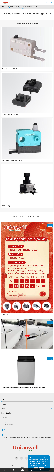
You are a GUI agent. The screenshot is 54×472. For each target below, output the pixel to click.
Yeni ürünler (14, 6)
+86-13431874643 (8, 427)
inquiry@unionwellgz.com (10, 432)
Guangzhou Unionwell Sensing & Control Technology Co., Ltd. (25, 465)
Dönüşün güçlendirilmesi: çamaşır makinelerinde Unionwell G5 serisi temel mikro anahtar (24, 387)
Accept (41, 468)
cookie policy (37, 465)
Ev (3, 6)
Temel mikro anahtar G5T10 (9, 69)
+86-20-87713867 (8, 424)
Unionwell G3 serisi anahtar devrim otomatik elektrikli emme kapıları (19, 351)
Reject (35, 468)
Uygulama (4, 404)
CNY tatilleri (6, 314)
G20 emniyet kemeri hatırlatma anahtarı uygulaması (15, 8)
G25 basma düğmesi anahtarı (9, 206)
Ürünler (8, 6)
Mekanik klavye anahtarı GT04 (10, 114)
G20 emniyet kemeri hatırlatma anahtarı (27, 6)
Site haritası (21, 467)
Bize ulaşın (4, 417)
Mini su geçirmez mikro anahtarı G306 (12, 160)
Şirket (3, 408)
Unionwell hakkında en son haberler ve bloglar (27, 216)
